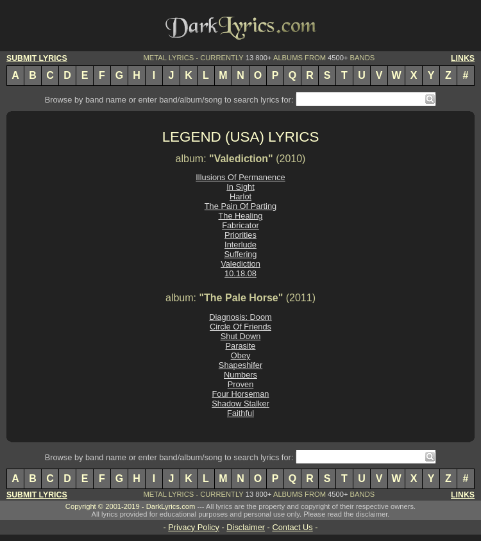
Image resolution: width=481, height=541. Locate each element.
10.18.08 (240, 273)
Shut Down (241, 336)
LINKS (463, 58)
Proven (241, 384)
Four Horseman (240, 394)
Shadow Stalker (240, 403)
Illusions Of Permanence (240, 177)
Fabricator (240, 225)
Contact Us (292, 527)
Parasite (241, 346)
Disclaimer (245, 527)
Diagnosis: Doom (240, 317)
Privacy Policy (193, 527)
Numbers (240, 374)
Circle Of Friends (240, 326)
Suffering (240, 254)
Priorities (240, 235)
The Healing (240, 216)
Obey (241, 355)
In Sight (240, 187)
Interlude (240, 244)
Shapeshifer (240, 365)
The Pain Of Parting (240, 206)
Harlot (240, 196)
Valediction (240, 264)
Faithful (240, 413)
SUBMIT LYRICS (36, 58)
